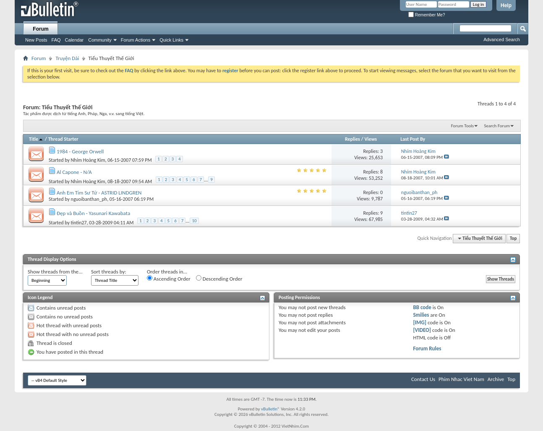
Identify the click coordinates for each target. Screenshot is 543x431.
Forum (40, 29)
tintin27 (79, 223)
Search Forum (497, 126)
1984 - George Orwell (80, 151)
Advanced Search (501, 39)
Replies (352, 139)
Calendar (74, 39)
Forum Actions (135, 39)
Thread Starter (63, 139)
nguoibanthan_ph (89, 199)
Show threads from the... (55, 271)
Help (506, 5)
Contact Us (423, 379)
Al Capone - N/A (74, 172)
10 (194, 220)
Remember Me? (426, 15)
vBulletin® (270, 409)
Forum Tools (462, 126)
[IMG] (419, 322)
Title (36, 139)
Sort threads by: (108, 271)
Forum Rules (427, 348)
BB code (422, 307)
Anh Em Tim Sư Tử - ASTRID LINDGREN (99, 192)
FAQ (56, 39)
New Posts (36, 39)
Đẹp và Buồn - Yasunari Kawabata (93, 213)
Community (100, 39)
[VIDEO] (422, 330)
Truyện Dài (67, 58)
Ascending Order (169, 278)
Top (513, 238)
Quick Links (171, 39)
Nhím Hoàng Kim (88, 160)
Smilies (421, 315)
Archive (496, 379)
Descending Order (219, 278)
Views (370, 139)
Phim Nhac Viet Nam (461, 379)
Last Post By (412, 139)
